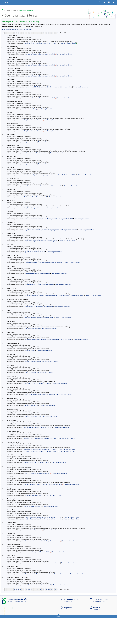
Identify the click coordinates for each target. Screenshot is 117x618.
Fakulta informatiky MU (20, 601)
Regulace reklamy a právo (33, 416)
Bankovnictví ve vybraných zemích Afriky (37, 552)
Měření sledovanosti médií (32, 506)
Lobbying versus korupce (32, 328)
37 (55, 33)
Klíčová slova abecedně (9, 29)
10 (23, 33)
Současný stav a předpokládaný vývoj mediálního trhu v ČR (43, 186)
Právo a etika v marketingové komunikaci (37, 473)
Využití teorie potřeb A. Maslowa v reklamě (38, 585)
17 (43, 33)
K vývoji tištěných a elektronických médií (36, 462)
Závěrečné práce (11, 10)
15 (37, 33)
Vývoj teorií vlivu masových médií (35, 252)
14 (34, 33)
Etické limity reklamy (31, 109)
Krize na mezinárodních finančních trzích (37, 274)
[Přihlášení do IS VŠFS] (113, 2)
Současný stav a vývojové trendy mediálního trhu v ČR (41, 438)
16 (40, 33)
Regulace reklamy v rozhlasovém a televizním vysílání (40, 43)
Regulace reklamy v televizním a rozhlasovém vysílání (40, 451)
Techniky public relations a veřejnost (35, 197)
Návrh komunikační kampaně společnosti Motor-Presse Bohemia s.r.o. (45, 574)
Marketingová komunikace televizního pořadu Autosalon (42, 541)
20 (51, 33)
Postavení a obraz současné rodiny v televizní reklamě (41, 563)
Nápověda (68, 608)
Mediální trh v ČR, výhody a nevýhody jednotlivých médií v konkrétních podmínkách (49, 175)
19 (49, 33)
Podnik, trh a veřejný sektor (33, 530)
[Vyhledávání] (104, 2)
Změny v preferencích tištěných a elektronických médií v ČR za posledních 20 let (48, 219)
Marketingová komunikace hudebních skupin (38, 427)
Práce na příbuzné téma (26, 10)
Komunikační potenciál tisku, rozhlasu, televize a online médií (43, 484)
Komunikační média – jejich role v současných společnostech (43, 263)
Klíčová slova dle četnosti (25, 29)
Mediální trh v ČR (30, 350)
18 (46, 33)
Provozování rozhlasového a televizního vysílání (40, 54)
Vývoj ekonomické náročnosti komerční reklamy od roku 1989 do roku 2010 (48, 87)
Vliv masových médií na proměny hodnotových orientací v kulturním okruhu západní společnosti (53, 296)
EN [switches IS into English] (109, 2)
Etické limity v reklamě (31, 405)
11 (26, 33)
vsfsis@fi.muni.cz (68, 601)
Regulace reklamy (30, 142)
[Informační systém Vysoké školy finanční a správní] (5, 2)
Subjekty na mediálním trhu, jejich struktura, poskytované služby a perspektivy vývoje (50, 230)
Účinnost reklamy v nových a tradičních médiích (39, 285)
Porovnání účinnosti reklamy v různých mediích (38, 318)
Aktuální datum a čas (99, 601)
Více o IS (96, 608)
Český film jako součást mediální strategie (37, 383)
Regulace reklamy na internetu (33, 120)
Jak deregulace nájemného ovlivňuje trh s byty (38, 307)
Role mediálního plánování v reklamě (36, 153)
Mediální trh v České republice (34, 495)
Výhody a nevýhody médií (33, 361)
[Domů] (99, 2)
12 (29, 33)
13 (31, 33)
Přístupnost (96, 609)
